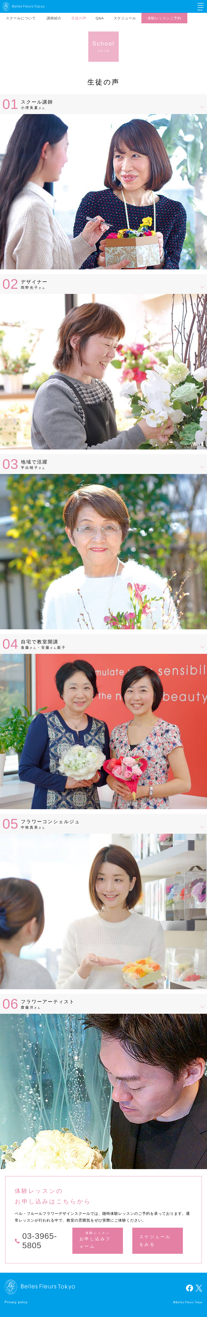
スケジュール (125, 18)
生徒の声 (78, 18)
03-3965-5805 (39, 1240)
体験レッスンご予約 (164, 18)
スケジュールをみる (155, 1240)
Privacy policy (16, 1302)
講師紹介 (54, 18)
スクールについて (21, 18)
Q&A (100, 18)
